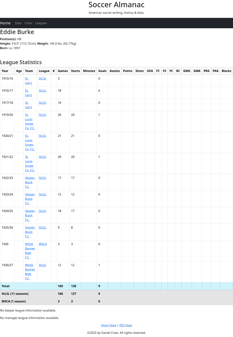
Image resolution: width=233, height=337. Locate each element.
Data (18, 23)
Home (5, 22)
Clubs (28, 23)
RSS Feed (125, 325)
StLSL (42, 78)
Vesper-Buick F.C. (30, 182)
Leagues (41, 23)
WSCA (43, 244)
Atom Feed (108, 325)
